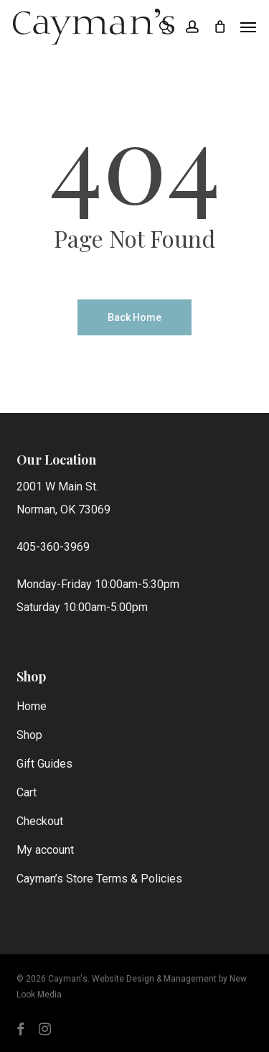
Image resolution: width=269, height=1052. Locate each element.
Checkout (39, 821)
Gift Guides (44, 764)
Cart (26, 792)
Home (31, 706)
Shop (29, 735)
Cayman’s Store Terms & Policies (99, 878)
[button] (248, 26)
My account (45, 850)
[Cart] (219, 27)
